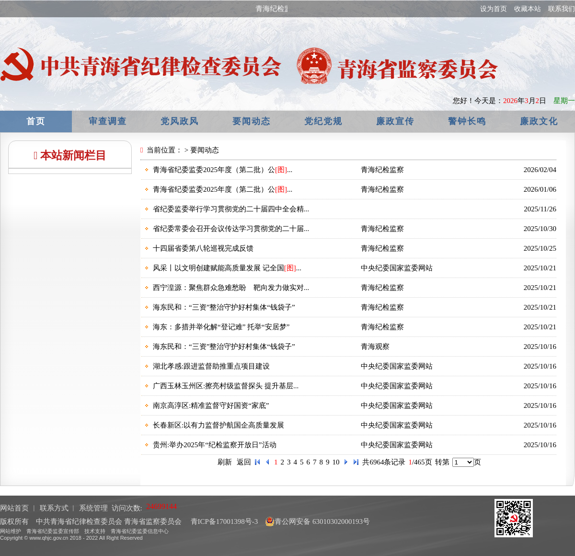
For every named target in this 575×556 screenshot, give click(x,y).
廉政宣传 (395, 121)
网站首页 (14, 508)
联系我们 (561, 8)
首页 (36, 121)
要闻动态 (251, 121)
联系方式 (54, 508)
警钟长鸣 (467, 121)
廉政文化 (539, 121)
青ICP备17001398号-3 (223, 521)
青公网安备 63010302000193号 (317, 521)
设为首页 (493, 8)
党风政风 (180, 121)
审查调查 (108, 121)
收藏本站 (527, 8)
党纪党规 (323, 121)
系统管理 (93, 508)
